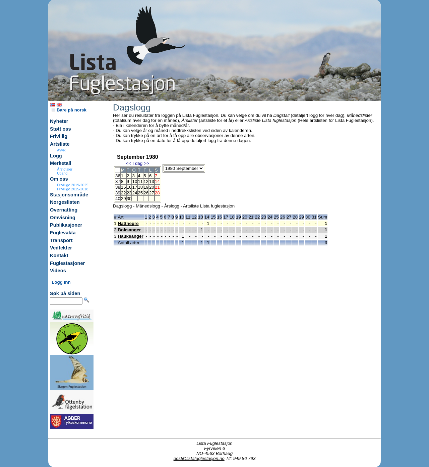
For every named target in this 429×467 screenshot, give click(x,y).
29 (123, 198)
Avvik (61, 150)
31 (314, 217)
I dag (137, 163)
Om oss (59, 179)
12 (145, 181)
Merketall (60, 163)
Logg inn (61, 282)
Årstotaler (64, 169)
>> (146, 163)
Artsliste (60, 144)
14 (206, 217)
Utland (62, 173)
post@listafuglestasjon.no (199, 458)
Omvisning (62, 217)
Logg (56, 155)
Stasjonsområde (69, 194)
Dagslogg (122, 205)
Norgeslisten (65, 202)
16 (129, 187)
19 (145, 187)
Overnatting (63, 210)
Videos (58, 270)
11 (140, 181)
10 (134, 181)
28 (295, 217)
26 (145, 192)
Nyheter (59, 121)
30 (129, 198)
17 (134, 187)
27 (151, 192)
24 (134, 192)
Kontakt (59, 255)
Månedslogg (148, 205)
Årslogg (171, 205)
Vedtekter (61, 247)
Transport (61, 240)
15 (123, 187)
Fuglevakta (63, 232)
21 (251, 217)
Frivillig (58, 136)
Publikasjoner (66, 225)
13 (151, 181)
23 (129, 192)
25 (140, 192)
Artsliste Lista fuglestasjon (209, 205)
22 (123, 192)
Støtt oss (60, 129)
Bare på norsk (69, 109)
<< (128, 163)
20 (151, 187)
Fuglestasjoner (67, 263)
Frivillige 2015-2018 (72, 189)
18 (140, 187)
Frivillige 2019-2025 (72, 185)
